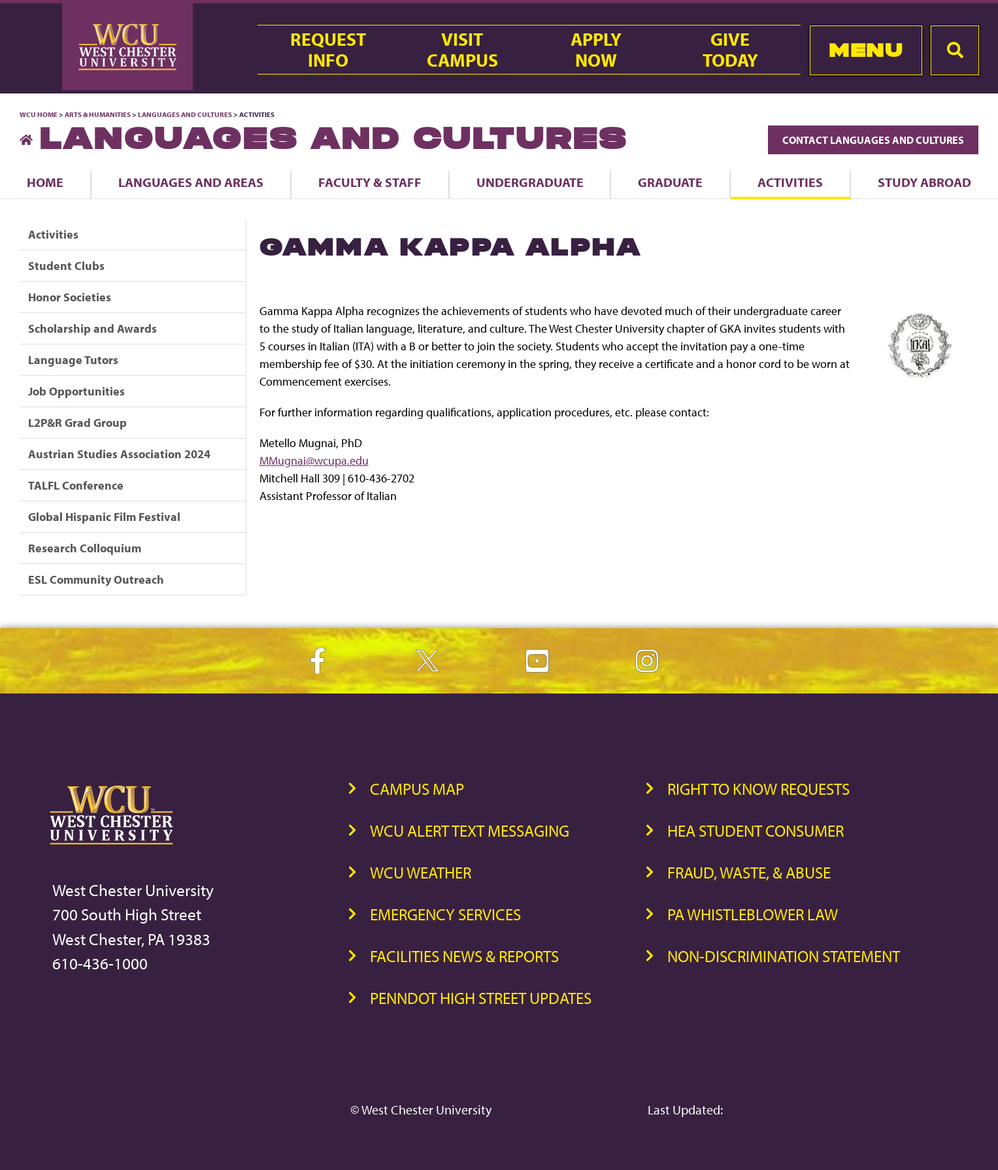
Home (45, 182)
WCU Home (39, 114)
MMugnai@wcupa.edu (314, 460)
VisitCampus (462, 50)
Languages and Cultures (185, 114)
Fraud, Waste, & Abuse (749, 872)
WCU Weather (420, 872)
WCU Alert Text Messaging (469, 830)
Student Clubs (66, 265)
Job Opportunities (76, 391)
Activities (790, 182)
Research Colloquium (84, 548)
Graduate (670, 182)
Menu (866, 50)
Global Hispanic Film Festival (104, 516)
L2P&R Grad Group (77, 422)
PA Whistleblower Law (752, 914)
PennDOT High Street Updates (480, 998)
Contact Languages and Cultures (873, 139)
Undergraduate (530, 182)
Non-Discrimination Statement (783, 956)
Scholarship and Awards (92, 328)
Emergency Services (445, 914)
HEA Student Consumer (755, 830)
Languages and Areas (190, 182)
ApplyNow (596, 50)
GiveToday (730, 50)
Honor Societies (69, 297)
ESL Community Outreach (96, 579)
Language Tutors (73, 359)
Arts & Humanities (98, 114)
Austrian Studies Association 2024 (119, 453)
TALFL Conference (76, 485)
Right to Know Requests (758, 788)
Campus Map (417, 788)
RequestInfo (328, 50)
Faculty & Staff (370, 182)
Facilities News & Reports (464, 956)
